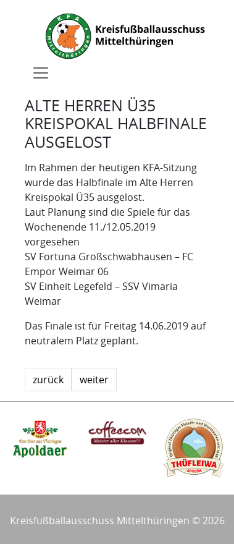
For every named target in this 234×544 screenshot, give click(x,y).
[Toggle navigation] (40, 73)
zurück (48, 379)
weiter (94, 379)
